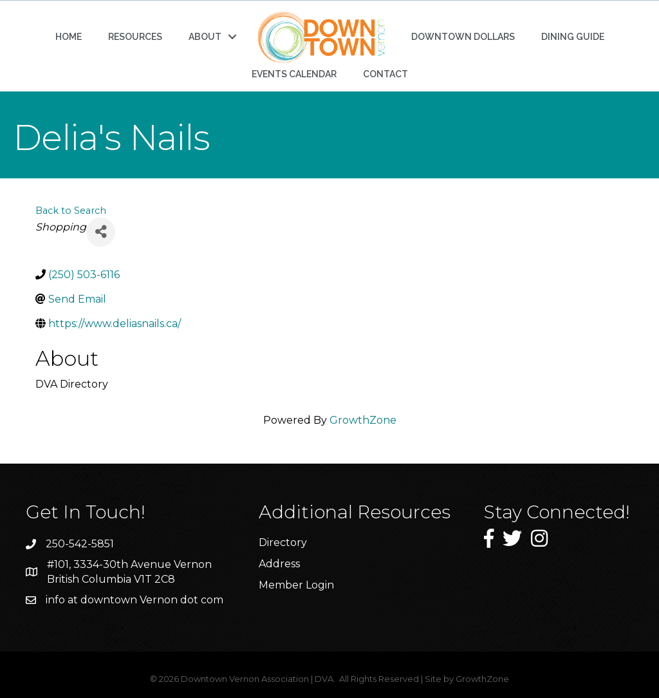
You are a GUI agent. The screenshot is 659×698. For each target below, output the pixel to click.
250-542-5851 (80, 544)
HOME (68, 37)
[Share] (100, 232)
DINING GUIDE (572, 37)
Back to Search (70, 210)
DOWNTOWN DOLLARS (463, 37)
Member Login (296, 585)
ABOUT (205, 37)
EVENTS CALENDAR (294, 74)
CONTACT (385, 74)
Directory (283, 542)
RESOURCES (135, 37)
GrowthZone (363, 420)
